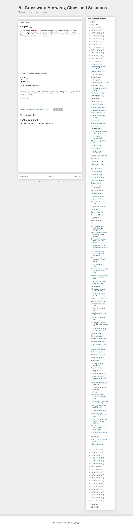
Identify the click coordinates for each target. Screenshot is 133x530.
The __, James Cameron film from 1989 (99, 440)
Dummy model (95, 371)
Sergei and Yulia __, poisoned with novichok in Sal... (99, 414)
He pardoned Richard (98, 199)
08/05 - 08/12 (95, 33)
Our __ (93, 223)
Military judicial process (98, 71)
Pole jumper (95, 360)
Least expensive (96, 129)
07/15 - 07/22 (95, 41)
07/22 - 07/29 (95, 39)
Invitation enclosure (97, 161)
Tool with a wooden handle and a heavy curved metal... (99, 277)
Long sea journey (96, 126)
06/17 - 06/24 (95, 53)
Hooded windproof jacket (99, 410)
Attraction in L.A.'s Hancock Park (97, 152)
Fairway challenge (97, 171)
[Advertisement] (50, 53)
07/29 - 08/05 (95, 36)
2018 (91, 25)
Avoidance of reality (97, 93)
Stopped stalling (96, 183)
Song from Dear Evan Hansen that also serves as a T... (99, 247)
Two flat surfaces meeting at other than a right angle (99, 270)
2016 (91, 507)
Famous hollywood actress (99, 82)
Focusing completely (97, 177)
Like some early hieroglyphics (96, 186)
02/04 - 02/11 (95, 489)
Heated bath (95, 120)
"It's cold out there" (97, 169)
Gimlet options (95, 148)
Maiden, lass (95, 437)
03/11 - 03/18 (95, 475)
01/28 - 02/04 (95, 492)
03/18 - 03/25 (95, 472)
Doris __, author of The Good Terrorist (98, 406)
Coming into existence (98, 373)
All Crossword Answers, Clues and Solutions (62, 7)
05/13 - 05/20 (95, 449)
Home (51, 176)
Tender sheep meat (97, 342)
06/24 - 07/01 (95, 50)
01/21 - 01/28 (95, 495)
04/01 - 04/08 (95, 466)
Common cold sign (97, 212)
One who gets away (97, 96)
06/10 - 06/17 (95, 56)
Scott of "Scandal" (97, 174)
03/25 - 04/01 (95, 469)
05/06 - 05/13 (95, 452)
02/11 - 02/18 (95, 486)
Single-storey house (97, 357)
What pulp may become (98, 123)
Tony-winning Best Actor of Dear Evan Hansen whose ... (99, 234)
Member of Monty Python (99, 339)
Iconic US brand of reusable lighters (97, 364)
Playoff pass (95, 218)
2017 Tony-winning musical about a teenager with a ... (97, 228)
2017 (91, 504)
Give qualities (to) (96, 336)
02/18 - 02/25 (95, 483)
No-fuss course (96, 145)
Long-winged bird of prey (99, 301)
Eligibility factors (96, 193)
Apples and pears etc (98, 355)
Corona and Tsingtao (98, 215)
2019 (91, 22)
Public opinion (95, 80)
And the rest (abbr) (97, 352)
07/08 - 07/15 (95, 44)
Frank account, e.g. (97, 196)
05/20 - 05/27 (95, 64)
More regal (94, 392)
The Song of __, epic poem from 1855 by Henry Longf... (98, 427)
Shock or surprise (96, 74)
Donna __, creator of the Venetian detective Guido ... (99, 421)
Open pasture (95, 99)
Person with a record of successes (98, 388)
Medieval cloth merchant (99, 110)
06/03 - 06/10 (95, 58)
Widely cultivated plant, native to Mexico (98, 282)
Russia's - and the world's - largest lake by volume (99, 402)
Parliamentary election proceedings (98, 67)
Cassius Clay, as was (98, 113)
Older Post (77, 176)
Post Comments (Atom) (54, 182)
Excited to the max (97, 220)
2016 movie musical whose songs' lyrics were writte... (98, 253)
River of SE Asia (96, 368)
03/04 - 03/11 (95, 478)
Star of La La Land (97, 298)
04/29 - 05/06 (95, 455)
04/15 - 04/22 (95, 461)
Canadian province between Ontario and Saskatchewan (98, 378)
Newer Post (24, 176)
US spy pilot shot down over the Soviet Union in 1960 (99, 324)
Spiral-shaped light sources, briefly (97, 137)
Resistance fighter (97, 104)
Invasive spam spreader (99, 156)
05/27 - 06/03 (95, 61)
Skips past (94, 209)
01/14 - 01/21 (95, 498)
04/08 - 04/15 (95, 464)
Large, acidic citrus (97, 101)
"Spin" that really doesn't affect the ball (99, 132)
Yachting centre (96, 333)
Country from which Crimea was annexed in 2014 (99, 396)
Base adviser (95, 158)
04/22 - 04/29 (95, 458)
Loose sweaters (96, 286)
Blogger (77, 523)
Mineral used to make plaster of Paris (98, 290)
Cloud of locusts (96, 77)
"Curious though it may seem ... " (98, 141)
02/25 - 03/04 (95, 481)
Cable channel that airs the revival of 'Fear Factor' (98, 259)
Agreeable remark (97, 85)
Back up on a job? (97, 190)
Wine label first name (98, 206)
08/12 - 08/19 (95, 30)
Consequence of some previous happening (98, 329)
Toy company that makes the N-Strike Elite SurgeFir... (99, 240)
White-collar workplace (98, 107)
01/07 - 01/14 (95, 500)
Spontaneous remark (98, 349)
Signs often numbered (98, 180)
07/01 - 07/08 (95, 47)
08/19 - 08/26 (95, 27)
